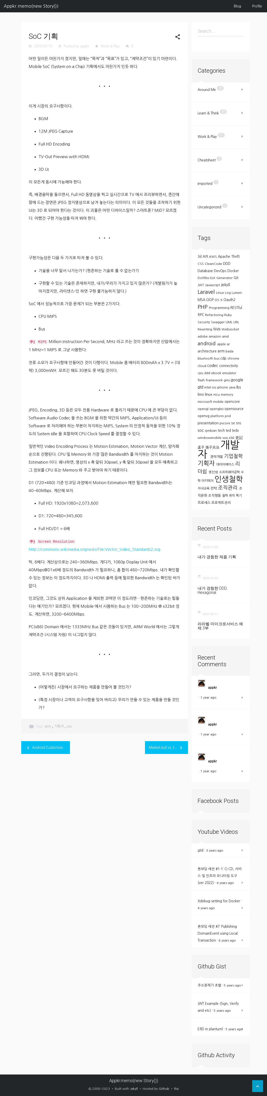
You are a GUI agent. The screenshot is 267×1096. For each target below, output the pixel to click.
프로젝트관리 (221, 502)
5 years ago (232, 985)
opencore (232, 401)
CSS (201, 263)
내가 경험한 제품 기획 (217, 557)
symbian (211, 430)
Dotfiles (204, 277)
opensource (234, 408)
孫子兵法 (212, 447)
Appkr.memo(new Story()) (31, 6)
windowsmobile (210, 437)
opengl (203, 408)
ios (214, 387)
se (233, 423)
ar (228, 344)
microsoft (205, 401)
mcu (217, 394)
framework (215, 380)
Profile (257, 6)
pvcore (225, 423)
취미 (232, 495)
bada (229, 351)
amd (225, 336)
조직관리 (228, 487)
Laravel (207, 292)
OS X (219, 299)
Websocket (230, 329)
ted (229, 430)
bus (217, 358)
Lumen (237, 292)
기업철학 (233, 456)
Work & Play (111, 46)
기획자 (59, 726)
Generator (225, 277)
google (237, 380)
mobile (219, 401)
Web (217, 329)
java (232, 387)
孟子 (201, 447)
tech (222, 430)
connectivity (228, 365)
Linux (220, 292)
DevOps (220, 271)
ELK (213, 277)
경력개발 (217, 456)
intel (208, 387)
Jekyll (225, 285)
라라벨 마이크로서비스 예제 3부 (220, 626)
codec (213, 365)
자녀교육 (204, 488)
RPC (201, 315)
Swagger (218, 322)
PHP (203, 307)
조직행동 (215, 495)
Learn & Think (212, 112)
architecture (208, 351)
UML (229, 322)
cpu (201, 373)
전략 (214, 488)
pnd (228, 416)
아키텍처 (208, 480)
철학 (225, 495)
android (207, 343)
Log (228, 292)
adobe (203, 336)
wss (226, 437)
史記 (239, 437)
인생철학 (228, 479)
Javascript (213, 285)
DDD (226, 263)
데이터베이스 (225, 464)
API (206, 256)
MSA (202, 299)
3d (200, 256)
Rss (176, 1088)
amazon (215, 336)
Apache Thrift (229, 256)
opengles (217, 408)
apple (222, 344)
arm (48, 726)
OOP (210, 299)
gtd (201, 387)
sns (238, 423)
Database (206, 271)
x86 (232, 437)
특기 (239, 495)
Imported (208, 182)
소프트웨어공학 (230, 472)
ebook (216, 373)
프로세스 (204, 502)
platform (217, 416)
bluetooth (206, 358)
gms (227, 380)
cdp (223, 358)
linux (209, 394)
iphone (223, 387)
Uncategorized (212, 206)
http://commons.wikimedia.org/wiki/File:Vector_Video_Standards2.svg (94, 549)
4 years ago (225, 882)
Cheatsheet (210, 159)
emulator (229, 373)
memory (227, 394)
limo (201, 394)
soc (69, 726)
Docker (233, 271)
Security (204, 322)
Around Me (211, 88)
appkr (212, 687)
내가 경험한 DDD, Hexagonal (212, 590)
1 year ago (208, 697)
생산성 (213, 472)
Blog (237, 6)
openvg (204, 416)
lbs (238, 387)
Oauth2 (230, 299)
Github (164, 1088)
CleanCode (214, 263)
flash (202, 380)
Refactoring (214, 315)
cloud (202, 365)
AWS (213, 256)
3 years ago (214, 850)
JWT (201, 285)
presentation (209, 423)
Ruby (228, 315)
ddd (207, 373)
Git (236, 277)
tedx (235, 430)
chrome (233, 358)
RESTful (236, 307)
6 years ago (227, 940)
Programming (219, 307)
